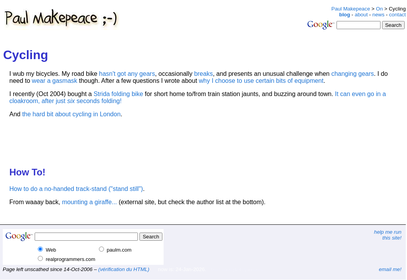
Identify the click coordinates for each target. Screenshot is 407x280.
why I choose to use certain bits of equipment (261, 80)
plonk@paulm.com (248, 270)
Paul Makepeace (350, 9)
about (361, 15)
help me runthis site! (387, 235)
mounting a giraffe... (89, 202)
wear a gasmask (55, 80)
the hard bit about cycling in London (71, 114)
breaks (203, 73)
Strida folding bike (118, 94)
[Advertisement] (212, 9)
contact (397, 15)
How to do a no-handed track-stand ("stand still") (76, 189)
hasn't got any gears (127, 73)
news (378, 15)
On (379, 9)
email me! (390, 269)
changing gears (352, 73)
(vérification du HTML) (123, 269)
